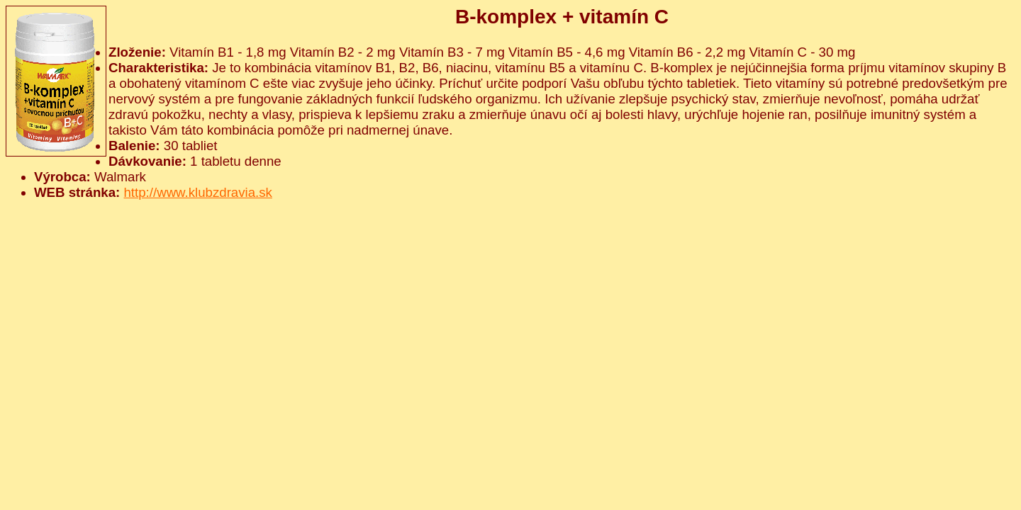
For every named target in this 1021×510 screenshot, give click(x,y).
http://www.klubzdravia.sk (197, 192)
